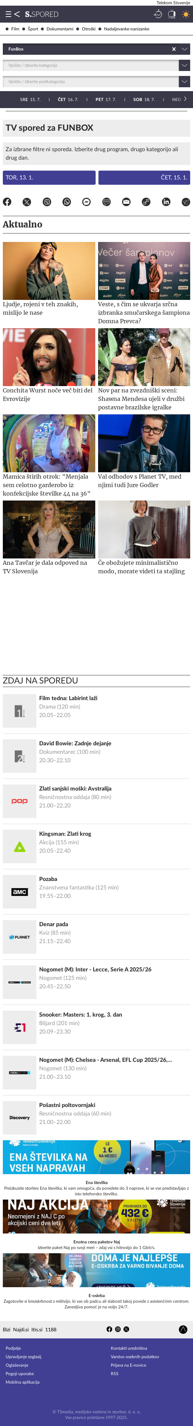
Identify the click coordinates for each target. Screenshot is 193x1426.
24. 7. (173, 99)
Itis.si (36, 1329)
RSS (115, 1374)
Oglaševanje (17, 1365)
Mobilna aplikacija (23, 1382)
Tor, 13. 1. (19, 178)
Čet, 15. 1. (174, 178)
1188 (50, 1329)
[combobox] (9, 49)
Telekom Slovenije (173, 3)
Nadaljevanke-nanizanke (123, 29)
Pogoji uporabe (20, 1374)
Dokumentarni (57, 29)
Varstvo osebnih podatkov (135, 1357)
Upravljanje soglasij (23, 1357)
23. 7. (136, 99)
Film (12, 29)
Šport (30, 29)
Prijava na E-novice (128, 1365)
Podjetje (13, 1348)
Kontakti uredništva (129, 1348)
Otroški (86, 29)
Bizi (6, 1329)
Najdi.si (21, 1329)
